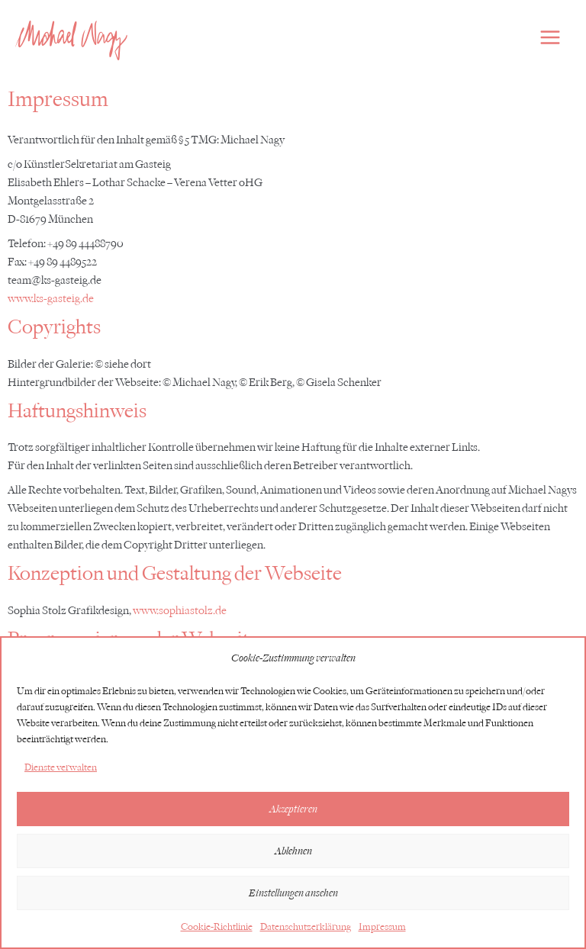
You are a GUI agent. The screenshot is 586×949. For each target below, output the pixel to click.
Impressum (382, 926)
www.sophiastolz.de (180, 610)
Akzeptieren (293, 809)
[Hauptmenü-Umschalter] (550, 37)
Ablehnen (293, 850)
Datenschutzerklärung (305, 926)
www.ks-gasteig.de (51, 298)
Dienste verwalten (60, 767)
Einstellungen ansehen (293, 892)
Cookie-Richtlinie (217, 926)
